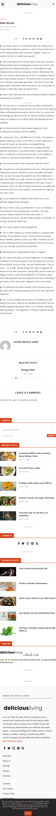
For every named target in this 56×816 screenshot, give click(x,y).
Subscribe (7, 756)
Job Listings (8, 788)
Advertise (7, 776)
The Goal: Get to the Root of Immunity (33, 514)
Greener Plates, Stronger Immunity (36, 497)
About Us (7, 761)
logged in (15, 400)
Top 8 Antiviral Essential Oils (33, 568)
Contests (6, 783)
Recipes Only (7, 436)
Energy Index (28, 369)
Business (3, 19)
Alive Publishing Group (12, 741)
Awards (6, 771)
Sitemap (6, 766)
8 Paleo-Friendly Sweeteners (33, 583)
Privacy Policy (9, 793)
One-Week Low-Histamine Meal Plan (37, 613)
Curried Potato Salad (29, 468)
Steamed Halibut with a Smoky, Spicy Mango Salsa (35, 454)
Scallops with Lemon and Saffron (35, 483)
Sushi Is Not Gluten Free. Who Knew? (37, 598)
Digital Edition (9, 798)
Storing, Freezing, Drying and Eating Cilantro (37, 629)
